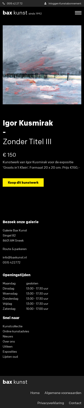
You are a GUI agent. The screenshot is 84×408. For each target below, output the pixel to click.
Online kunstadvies (16, 331)
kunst (22, 12)
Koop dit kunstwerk (23, 182)
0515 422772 (11, 262)
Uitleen (8, 346)
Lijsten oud (10, 356)
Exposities (10, 351)
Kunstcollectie (13, 326)
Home (35, 393)
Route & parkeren (15, 249)
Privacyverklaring (50, 403)
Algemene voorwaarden (63, 393)
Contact (75, 403)
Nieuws (8, 336)
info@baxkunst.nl (15, 257)
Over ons (9, 341)
